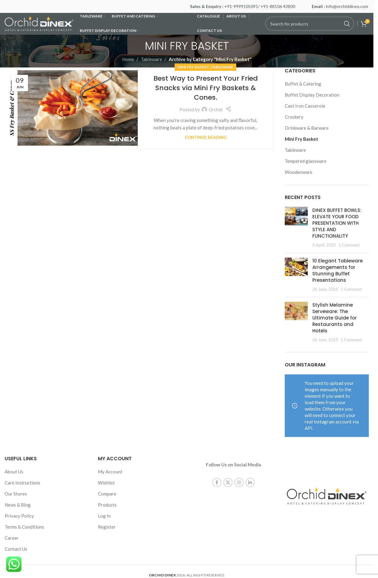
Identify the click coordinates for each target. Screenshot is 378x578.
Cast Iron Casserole (305, 106)
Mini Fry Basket (193, 67)
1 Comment (349, 245)
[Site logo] (39, 23)
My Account (110, 471)
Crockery (294, 117)
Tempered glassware (305, 161)
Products (107, 504)
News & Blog (18, 504)
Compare (107, 493)
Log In (104, 516)
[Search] (309, 24)
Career (12, 538)
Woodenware (298, 172)
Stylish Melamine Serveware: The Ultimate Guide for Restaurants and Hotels (334, 318)
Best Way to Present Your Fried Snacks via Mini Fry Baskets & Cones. (205, 88)
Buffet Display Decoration (312, 95)
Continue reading (205, 137)
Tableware (151, 59)
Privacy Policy (19, 516)
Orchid (215, 109)
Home (128, 59)
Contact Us (16, 549)
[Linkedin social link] (250, 476)
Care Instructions (22, 482)
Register (107, 527)
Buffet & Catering (303, 83)
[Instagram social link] (239, 476)
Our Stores (16, 493)
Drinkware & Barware (307, 128)
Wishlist (106, 482)
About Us (14, 471)
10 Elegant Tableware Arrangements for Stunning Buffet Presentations (337, 270)
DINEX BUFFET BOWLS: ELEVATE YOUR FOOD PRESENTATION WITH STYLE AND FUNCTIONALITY (336, 223)
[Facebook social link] (217, 476)
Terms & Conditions (24, 527)
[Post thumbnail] (296, 227)
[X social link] (228, 476)
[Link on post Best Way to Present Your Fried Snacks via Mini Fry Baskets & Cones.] (74, 108)
